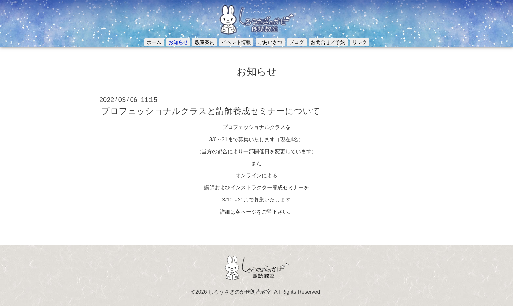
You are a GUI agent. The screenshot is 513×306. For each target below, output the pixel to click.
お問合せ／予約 (328, 42)
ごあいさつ (270, 42)
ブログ (296, 42)
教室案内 (205, 42)
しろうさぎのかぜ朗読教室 (239, 292)
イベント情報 (236, 42)
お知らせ (178, 42)
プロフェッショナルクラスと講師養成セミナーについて (210, 111)
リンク (359, 42)
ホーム (154, 42)
